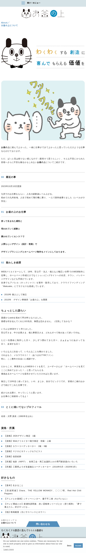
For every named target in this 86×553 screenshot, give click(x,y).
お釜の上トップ (7, 520)
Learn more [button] (9, 549)
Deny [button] (69, 545)
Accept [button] (78, 545)
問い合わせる (43, 524)
